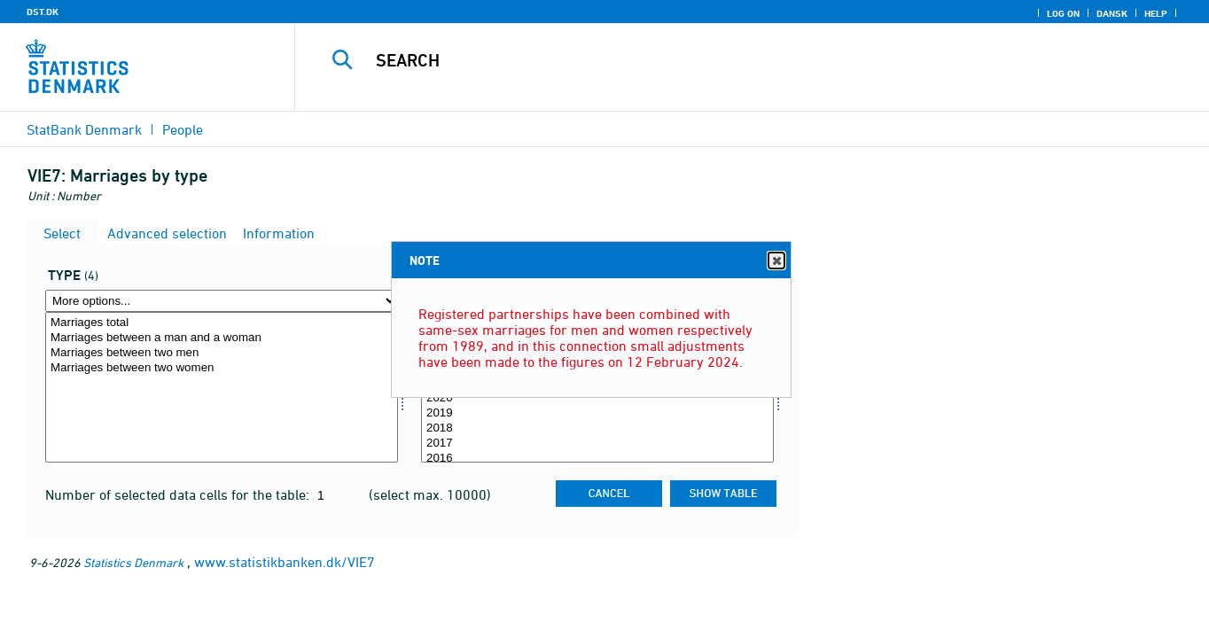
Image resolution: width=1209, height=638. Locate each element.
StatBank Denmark (84, 129)
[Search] (729, 60)
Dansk (1111, 13)
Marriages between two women (221, 368)
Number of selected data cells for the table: (179, 494)
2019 (597, 413)
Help (1155, 13)
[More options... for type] (221, 301)
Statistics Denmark (133, 562)
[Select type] (221, 387)
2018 (597, 428)
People (182, 129)
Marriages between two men (221, 353)
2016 (597, 458)
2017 (597, 443)
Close (776, 260)
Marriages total (221, 323)
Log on (1063, 13)
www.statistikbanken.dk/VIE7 (284, 562)
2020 (597, 398)
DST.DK (42, 11)
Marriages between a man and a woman (221, 338)
